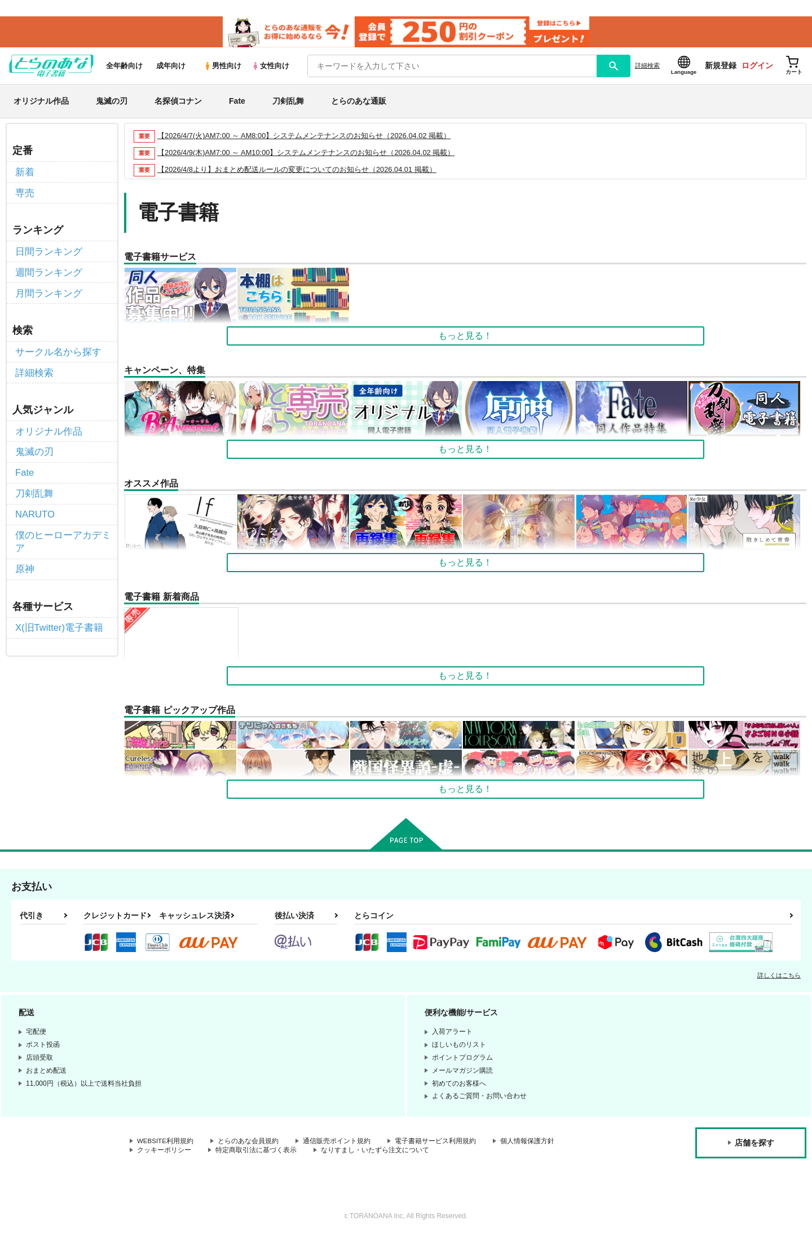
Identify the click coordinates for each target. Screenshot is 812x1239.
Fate (237, 103)
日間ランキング (46, 251)
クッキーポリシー (164, 1153)
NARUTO (34, 507)
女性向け (270, 68)
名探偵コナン (178, 103)
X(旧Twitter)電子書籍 (57, 617)
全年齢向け (124, 68)
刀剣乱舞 (288, 103)
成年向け (171, 68)
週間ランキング (46, 272)
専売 (24, 194)
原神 (24, 559)
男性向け (222, 68)
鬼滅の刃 (111, 103)
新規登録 (720, 68)
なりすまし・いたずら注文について (375, 1153)
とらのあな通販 (358, 103)
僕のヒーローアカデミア (60, 533)
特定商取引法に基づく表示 (256, 1153)
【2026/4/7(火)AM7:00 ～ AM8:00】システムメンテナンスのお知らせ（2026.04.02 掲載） (304, 138)
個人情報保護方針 (528, 1144)
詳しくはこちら (779, 978)
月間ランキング (46, 292)
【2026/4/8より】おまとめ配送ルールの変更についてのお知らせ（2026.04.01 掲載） (297, 172)
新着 (24, 174)
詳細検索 (647, 68)
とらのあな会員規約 (249, 1144)
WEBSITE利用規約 (166, 1144)
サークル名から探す (55, 350)
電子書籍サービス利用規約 (436, 1144)
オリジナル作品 (41, 103)
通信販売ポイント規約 (338, 1144)
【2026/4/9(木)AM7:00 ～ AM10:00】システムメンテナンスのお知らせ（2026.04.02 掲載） (306, 155)
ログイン (757, 68)
